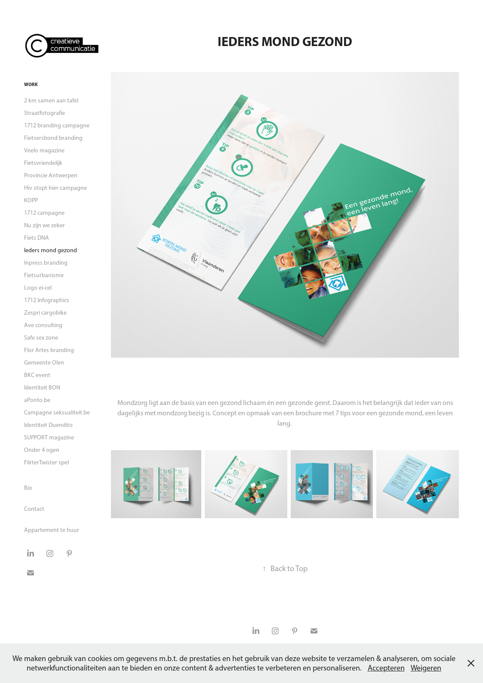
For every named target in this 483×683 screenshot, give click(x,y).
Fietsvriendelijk (43, 163)
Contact (34, 509)
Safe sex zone (41, 337)
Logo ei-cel (38, 287)
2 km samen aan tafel (51, 100)
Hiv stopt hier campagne (55, 188)
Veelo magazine (44, 150)
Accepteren (386, 668)
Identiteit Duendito (48, 425)
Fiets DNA (36, 237)
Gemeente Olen (44, 362)
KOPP (31, 200)
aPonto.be (37, 400)
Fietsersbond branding (53, 138)
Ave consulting (43, 325)
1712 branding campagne (56, 125)
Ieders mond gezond (50, 250)
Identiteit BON (42, 387)
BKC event (37, 375)
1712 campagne (44, 212)
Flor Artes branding (49, 350)
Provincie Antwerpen (50, 175)
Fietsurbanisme (44, 275)
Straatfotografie (44, 113)
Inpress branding (46, 262)
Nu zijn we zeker (44, 225)
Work (31, 84)
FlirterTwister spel (46, 462)
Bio (28, 487)
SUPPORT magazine (49, 437)
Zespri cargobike (45, 312)
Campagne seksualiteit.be (57, 412)
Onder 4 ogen (41, 450)
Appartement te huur (51, 530)
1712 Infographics (46, 300)
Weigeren (426, 668)
